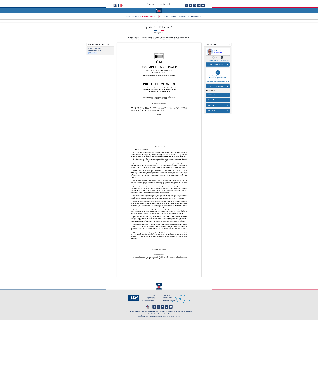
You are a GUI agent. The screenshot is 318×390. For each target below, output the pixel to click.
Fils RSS (173, 315)
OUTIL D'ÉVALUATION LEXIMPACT (182, 311)
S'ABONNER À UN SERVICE (165, 311)
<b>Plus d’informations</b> (218, 44)
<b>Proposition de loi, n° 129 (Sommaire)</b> (100, 44)
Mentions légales (137, 315)
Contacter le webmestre (165, 315)
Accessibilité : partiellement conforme (150, 315)
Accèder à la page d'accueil (159, 10)
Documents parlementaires (151, 21)
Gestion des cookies (180, 315)
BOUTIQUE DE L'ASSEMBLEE (133, 311)
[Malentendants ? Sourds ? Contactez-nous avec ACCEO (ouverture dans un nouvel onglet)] (147, 307)
